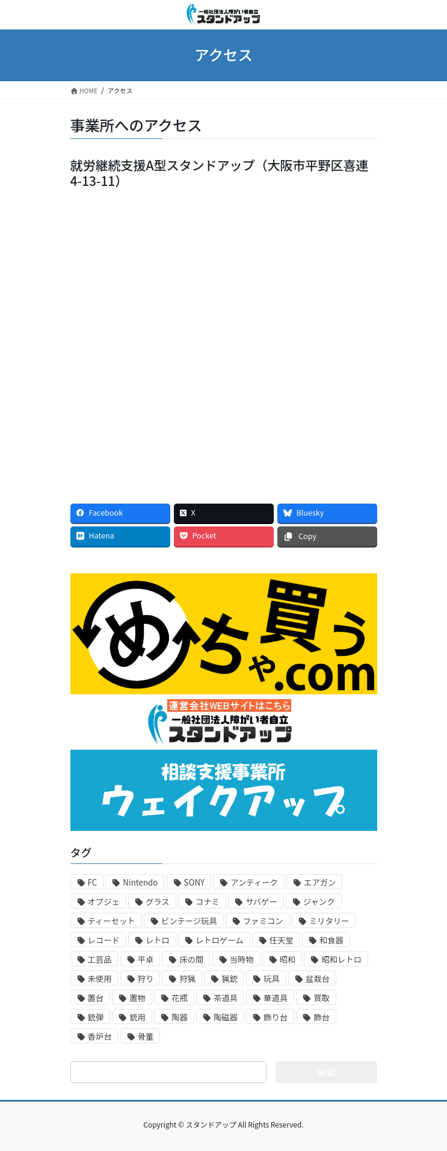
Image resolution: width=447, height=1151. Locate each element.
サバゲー (261, 901)
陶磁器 (226, 1017)
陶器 (179, 1017)
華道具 (276, 998)
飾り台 (276, 1017)
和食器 (331, 940)
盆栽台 (318, 978)
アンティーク (254, 882)
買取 (321, 998)
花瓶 (179, 998)
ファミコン (263, 921)
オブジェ (104, 901)
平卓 (146, 959)
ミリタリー (329, 921)
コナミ (208, 901)
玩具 (272, 978)
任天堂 (282, 940)
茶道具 (226, 998)
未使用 (100, 978)
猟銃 (229, 978)
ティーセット (111, 921)
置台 (96, 998)
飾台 (321, 1017)
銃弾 (96, 1017)
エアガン (320, 882)
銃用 (137, 1017)
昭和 (288, 959)
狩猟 (187, 978)
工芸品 (100, 959)
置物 (137, 998)
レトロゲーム (220, 940)
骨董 (146, 1036)
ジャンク (319, 901)
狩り (146, 978)
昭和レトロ (341, 959)
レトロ (158, 940)
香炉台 (100, 1036)
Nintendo (140, 882)
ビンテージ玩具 (189, 921)
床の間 (191, 959)
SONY (194, 882)
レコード (104, 940)
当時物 (242, 959)
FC (92, 882)
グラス (158, 901)
